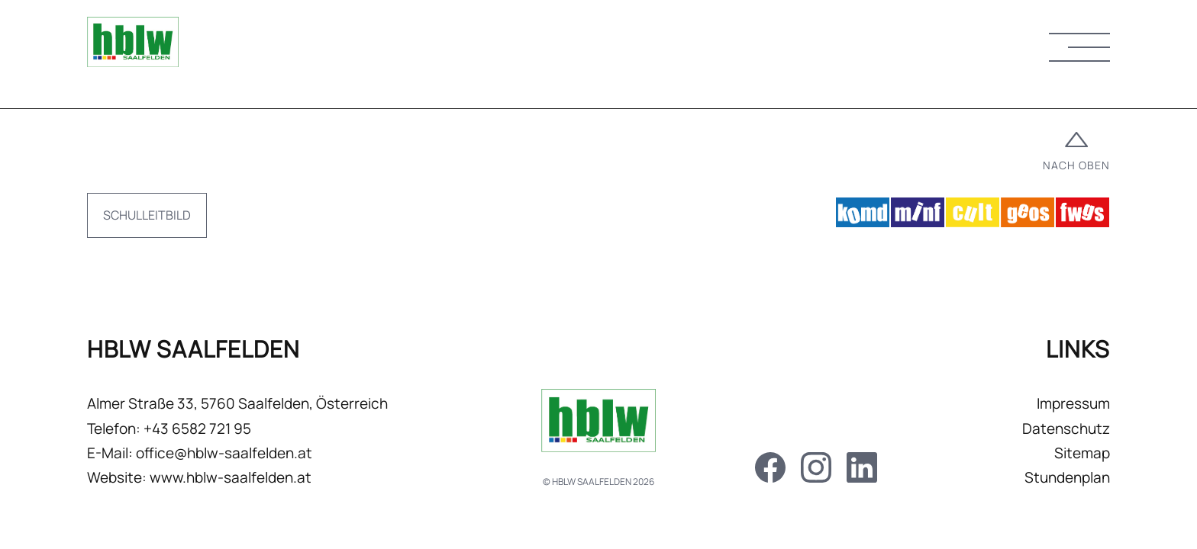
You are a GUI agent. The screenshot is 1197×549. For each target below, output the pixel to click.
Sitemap (1082, 453)
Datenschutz (1066, 428)
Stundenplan (1067, 477)
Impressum (1073, 403)
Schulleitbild (147, 215)
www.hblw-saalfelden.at (230, 477)
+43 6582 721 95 (197, 428)
